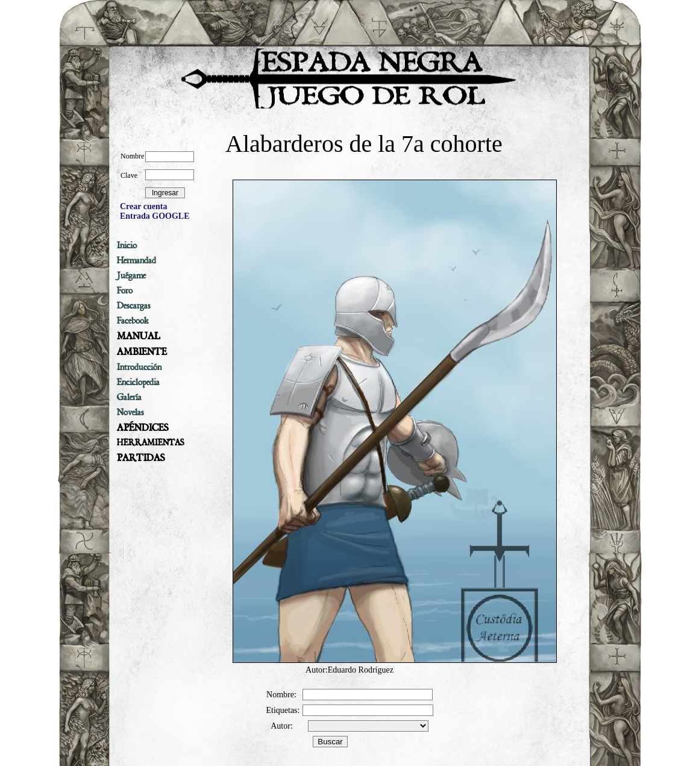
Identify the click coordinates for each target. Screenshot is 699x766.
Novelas (130, 412)
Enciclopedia (138, 382)
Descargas (134, 306)
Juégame (131, 275)
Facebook (133, 321)
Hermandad (136, 260)
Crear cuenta (143, 206)
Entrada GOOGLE (155, 216)
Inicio (127, 245)
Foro (125, 290)
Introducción (139, 367)
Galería (129, 397)
